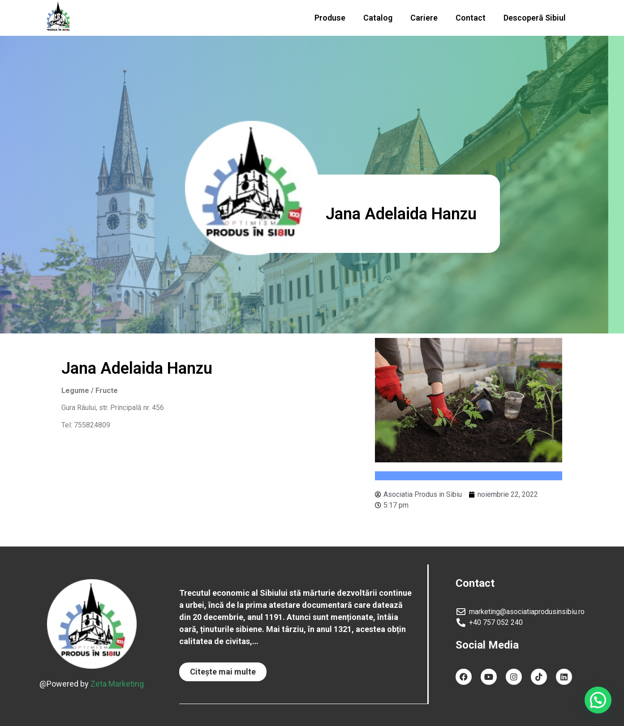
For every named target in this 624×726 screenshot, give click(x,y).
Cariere (424, 17)
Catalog (377, 17)
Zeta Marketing (117, 683)
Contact (471, 17)
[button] (223, 671)
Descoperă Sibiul (535, 17)
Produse (329, 17)
